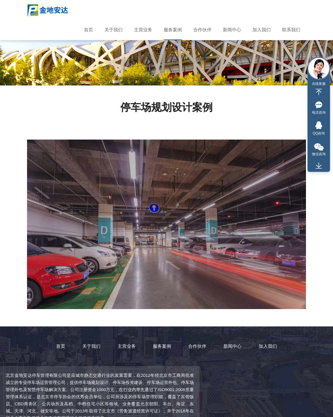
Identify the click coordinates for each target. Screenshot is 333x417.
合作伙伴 (197, 346)
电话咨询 (319, 113)
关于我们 (91, 346)
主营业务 (127, 346)
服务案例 (162, 346)
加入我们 (268, 346)
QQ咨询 (319, 133)
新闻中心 (232, 346)
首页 (60, 346)
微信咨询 (319, 154)
